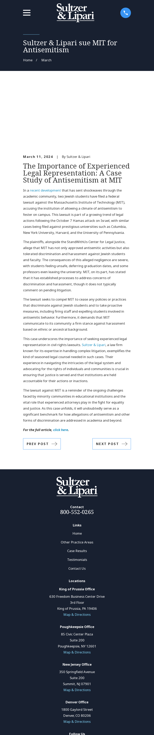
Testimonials (77, 498)
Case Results (77, 490)
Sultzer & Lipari (93, 284)
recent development (45, 129)
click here (60, 368)
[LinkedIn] (72, 680)
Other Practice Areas (77, 481)
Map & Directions (77, 553)
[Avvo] (81, 680)
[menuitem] (28, 726)
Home (77, 472)
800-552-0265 (77, 451)
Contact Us (77, 507)
